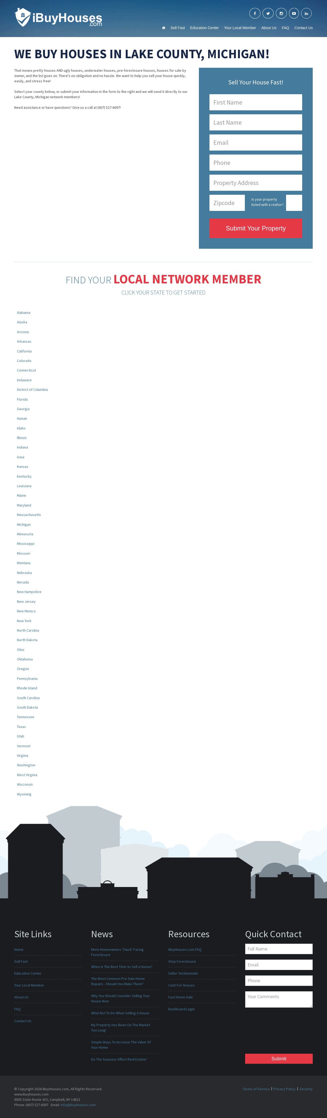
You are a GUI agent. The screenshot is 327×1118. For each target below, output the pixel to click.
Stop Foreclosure (182, 961)
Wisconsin (25, 784)
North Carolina (28, 630)
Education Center (204, 28)
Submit (279, 1058)
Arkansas (24, 341)
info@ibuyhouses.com (78, 1104)
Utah (20, 736)
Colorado (24, 360)
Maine (21, 495)
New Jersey (26, 601)
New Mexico (26, 611)
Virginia (22, 755)
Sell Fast (178, 28)
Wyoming (24, 794)
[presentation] (266, 1032)
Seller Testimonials (183, 973)
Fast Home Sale (180, 997)
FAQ (285, 28)
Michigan (24, 524)
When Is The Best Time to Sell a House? (121, 966)
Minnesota (25, 534)
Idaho (21, 428)
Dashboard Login (181, 1009)
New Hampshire (29, 591)
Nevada (23, 582)
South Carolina (28, 697)
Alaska (22, 322)
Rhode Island (27, 688)
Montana (23, 562)
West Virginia (27, 774)
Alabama (23, 312)
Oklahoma (25, 659)
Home (19, 949)
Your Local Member (240, 28)
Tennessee (25, 716)
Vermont (23, 746)
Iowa (20, 457)
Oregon (23, 668)
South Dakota (27, 707)
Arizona (23, 331)
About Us (269, 28)
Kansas (22, 466)
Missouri (23, 553)
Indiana (22, 447)
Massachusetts (29, 514)
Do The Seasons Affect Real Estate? (119, 1059)
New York (24, 620)
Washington (26, 765)
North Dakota (27, 639)
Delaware (24, 380)
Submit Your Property (256, 228)
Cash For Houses (181, 985)
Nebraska (24, 572)
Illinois (22, 437)
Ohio (20, 649)
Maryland (24, 505)
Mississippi (25, 543)
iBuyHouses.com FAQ (185, 949)
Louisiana (24, 485)
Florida (22, 399)
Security (306, 1089)
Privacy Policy (285, 1089)
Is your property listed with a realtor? (267, 202)
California (24, 351)
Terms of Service (256, 1089)
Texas (21, 726)
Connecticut (26, 370)
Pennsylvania (27, 678)
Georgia (23, 408)
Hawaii (22, 418)
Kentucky (24, 476)
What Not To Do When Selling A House (120, 1013)
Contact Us (304, 28)
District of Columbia (32, 389)
